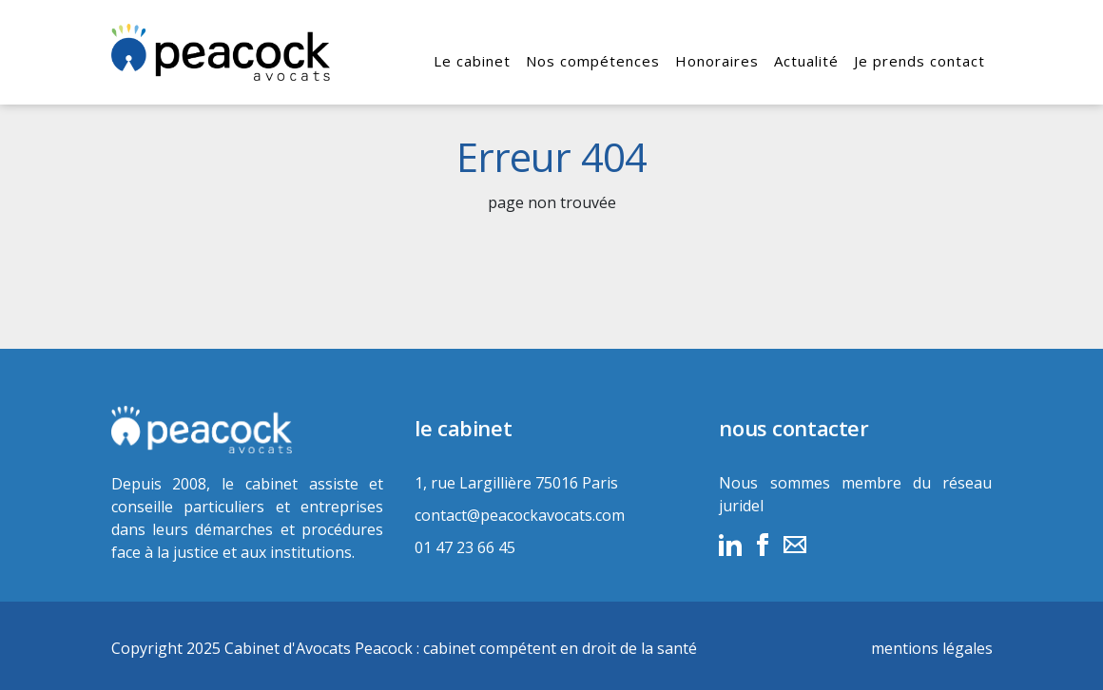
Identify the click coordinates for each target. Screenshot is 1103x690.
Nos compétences (593, 60)
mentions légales (932, 648)
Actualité (806, 60)
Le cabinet (472, 60)
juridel (741, 505)
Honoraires (717, 60)
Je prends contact (919, 60)
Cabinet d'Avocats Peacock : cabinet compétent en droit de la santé (460, 648)
